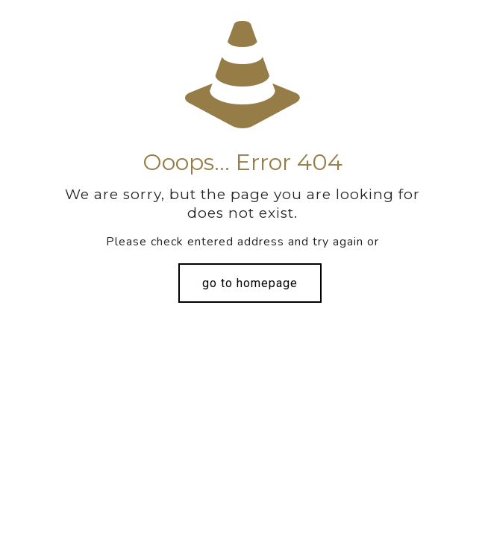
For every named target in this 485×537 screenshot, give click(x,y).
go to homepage (250, 283)
